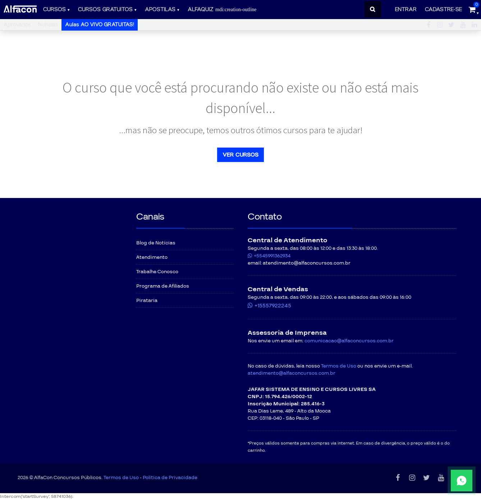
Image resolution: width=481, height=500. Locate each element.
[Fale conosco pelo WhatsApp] (439, 480)
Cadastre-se (443, 9)
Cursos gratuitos (105, 9)
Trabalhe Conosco (157, 271)
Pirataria (146, 300)
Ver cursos (240, 155)
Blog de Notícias (155, 243)
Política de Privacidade (170, 477)
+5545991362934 (272, 256)
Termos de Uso (338, 366)
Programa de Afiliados (162, 286)
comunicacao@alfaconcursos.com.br (349, 340)
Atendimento (152, 257)
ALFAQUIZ (222, 9)
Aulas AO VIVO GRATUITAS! (99, 25)
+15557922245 (273, 306)
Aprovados (17, 25)
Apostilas (160, 9)
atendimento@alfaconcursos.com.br (291, 373)
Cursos (54, 9)
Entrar (406, 9)
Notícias (48, 25)
